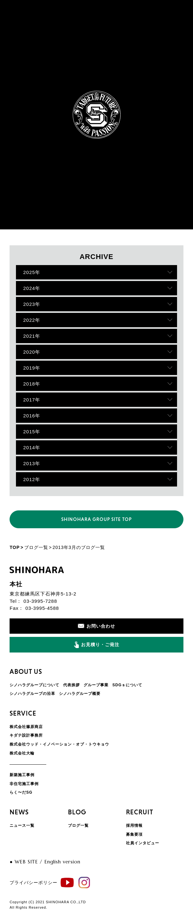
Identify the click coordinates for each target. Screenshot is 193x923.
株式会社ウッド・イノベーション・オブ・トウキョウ (59, 744)
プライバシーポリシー (33, 882)
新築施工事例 (22, 775)
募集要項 (134, 834)
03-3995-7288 (40, 601)
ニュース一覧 (22, 825)
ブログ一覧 (36, 547)
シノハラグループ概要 (79, 693)
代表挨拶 (71, 685)
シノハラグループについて (34, 685)
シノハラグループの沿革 (32, 693)
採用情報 (134, 825)
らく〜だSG (21, 792)
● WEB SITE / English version (45, 862)
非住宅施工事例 (24, 784)
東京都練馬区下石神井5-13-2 (43, 593)
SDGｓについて (127, 685)
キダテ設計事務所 (26, 735)
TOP (15, 547)
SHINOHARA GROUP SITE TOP (96, 519)
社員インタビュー (142, 843)
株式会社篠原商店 (26, 727)
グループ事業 (96, 685)
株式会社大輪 (22, 753)
